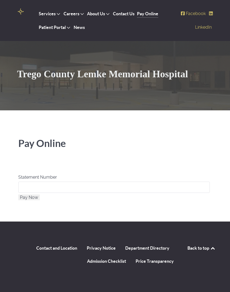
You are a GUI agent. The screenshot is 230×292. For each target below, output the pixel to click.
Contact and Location (56, 248)
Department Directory (147, 248)
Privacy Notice (101, 248)
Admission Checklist (106, 261)
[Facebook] (194, 13)
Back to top (201, 248)
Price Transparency (155, 261)
